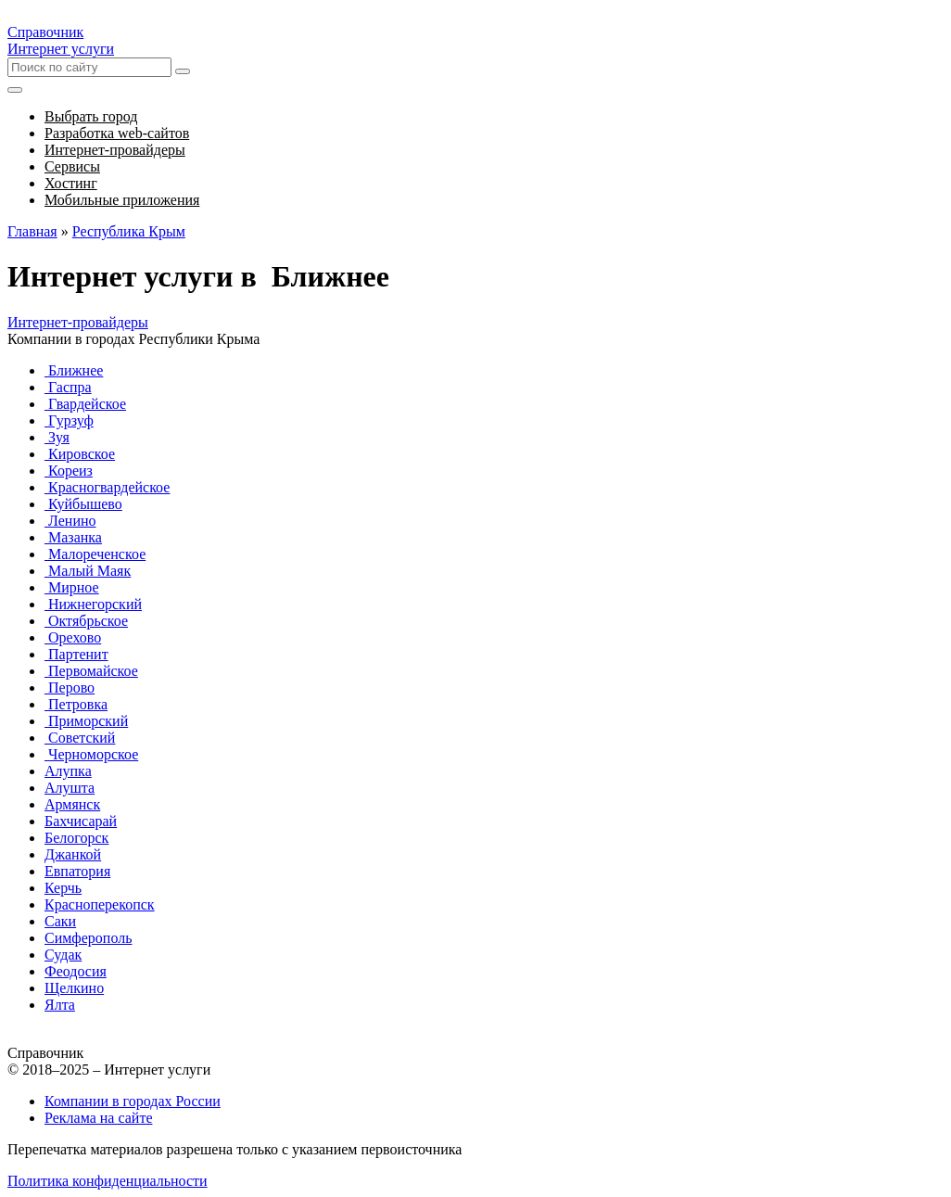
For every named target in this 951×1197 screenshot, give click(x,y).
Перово (69, 687)
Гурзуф (69, 420)
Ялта (59, 1004)
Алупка (68, 771)
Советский (79, 737)
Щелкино (74, 988)
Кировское (79, 454)
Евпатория (77, 871)
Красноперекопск (99, 904)
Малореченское (95, 554)
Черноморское (91, 754)
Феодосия (75, 971)
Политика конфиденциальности (107, 1181)
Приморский (86, 721)
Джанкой (72, 854)
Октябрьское (86, 621)
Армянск (72, 804)
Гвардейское (85, 404)
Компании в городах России (132, 1101)
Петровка (76, 704)
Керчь (63, 888)
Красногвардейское (107, 487)
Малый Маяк (87, 571)
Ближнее (73, 370)
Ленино (70, 520)
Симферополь (88, 938)
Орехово (72, 637)
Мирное (71, 587)
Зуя (57, 437)
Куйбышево (83, 504)
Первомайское (91, 671)
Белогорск (76, 838)
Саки (60, 921)
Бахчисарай (80, 821)
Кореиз (68, 470)
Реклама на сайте (98, 1118)
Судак (63, 954)
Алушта (69, 788)
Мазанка (73, 537)
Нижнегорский (93, 604)
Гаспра (68, 387)
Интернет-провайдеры (77, 322)
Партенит (76, 654)
